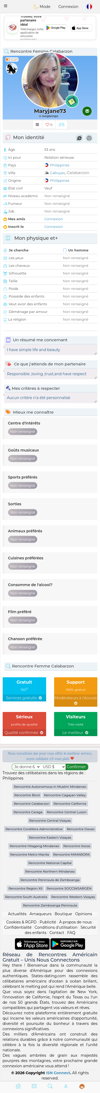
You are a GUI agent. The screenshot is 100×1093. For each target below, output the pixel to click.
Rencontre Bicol (27, 795)
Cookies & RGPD (21, 922)
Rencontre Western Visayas (73, 897)
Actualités (17, 913)
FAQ (71, 932)
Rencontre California (70, 804)
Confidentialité (18, 927)
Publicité (47, 922)
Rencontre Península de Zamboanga (50, 880)
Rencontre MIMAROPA (71, 854)
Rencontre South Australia (26, 897)
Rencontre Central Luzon (66, 812)
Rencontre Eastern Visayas (50, 837)
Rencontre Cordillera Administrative (34, 829)
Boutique (63, 913)
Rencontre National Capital (50, 863)
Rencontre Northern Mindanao (50, 871)
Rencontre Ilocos (76, 846)
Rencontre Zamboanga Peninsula (50, 905)
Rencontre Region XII (25, 888)
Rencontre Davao (80, 829)
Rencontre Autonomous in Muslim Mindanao (50, 787)
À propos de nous (75, 922)
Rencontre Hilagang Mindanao (34, 846)
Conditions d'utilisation (56, 927)
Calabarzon (78, 172)
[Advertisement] (50, 28)
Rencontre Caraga (28, 812)
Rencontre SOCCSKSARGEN (69, 888)
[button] (5, 6)
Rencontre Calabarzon (31, 804)
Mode (41, 6)
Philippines (59, 165)
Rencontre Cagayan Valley (65, 795)
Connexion (68, 6)
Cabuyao (57, 173)
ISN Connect (58, 1072)
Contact (56, 932)
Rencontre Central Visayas (50, 820)
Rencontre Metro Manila (29, 854)
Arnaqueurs (40, 913)
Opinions (83, 913)
